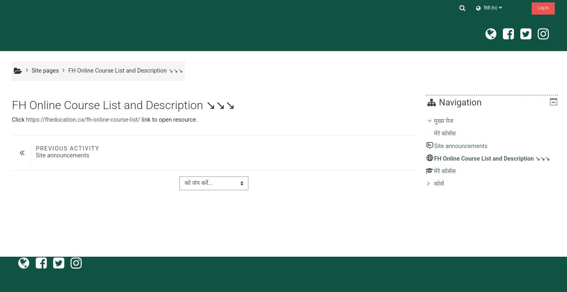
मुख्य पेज (449, 121)
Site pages (45, 70)
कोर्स (445, 183)
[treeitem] (494, 153)
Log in (543, 8)
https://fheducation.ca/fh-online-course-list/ (83, 119)
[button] (462, 8)
